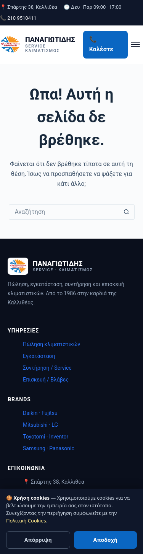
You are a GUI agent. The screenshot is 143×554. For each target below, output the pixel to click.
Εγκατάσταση (39, 356)
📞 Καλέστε (101, 44)
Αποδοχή (105, 539)
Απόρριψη (38, 539)
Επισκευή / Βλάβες (46, 380)
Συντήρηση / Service (47, 368)
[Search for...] (64, 212)
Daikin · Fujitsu (40, 413)
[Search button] (126, 212)
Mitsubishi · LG (40, 425)
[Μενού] (135, 44)
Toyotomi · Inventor (45, 437)
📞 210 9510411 (18, 18)
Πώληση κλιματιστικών (51, 344)
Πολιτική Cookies (26, 520)
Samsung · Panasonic (48, 448)
